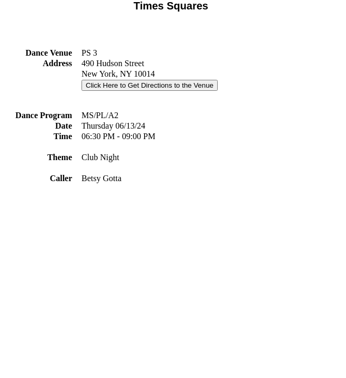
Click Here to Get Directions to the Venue (149, 85)
